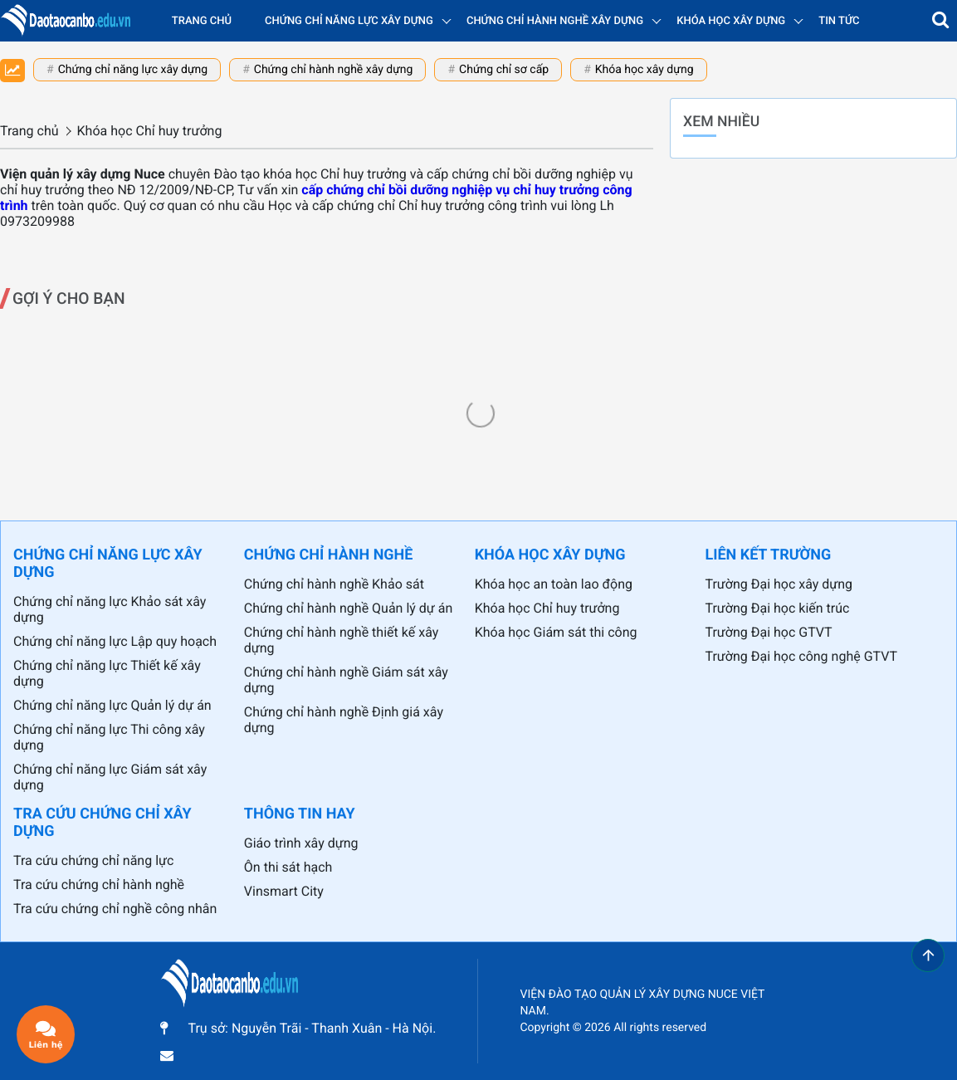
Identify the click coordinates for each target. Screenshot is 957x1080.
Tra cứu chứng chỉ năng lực (93, 860)
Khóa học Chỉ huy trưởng (547, 608)
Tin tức (838, 21)
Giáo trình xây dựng (301, 843)
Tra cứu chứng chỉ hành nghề (98, 884)
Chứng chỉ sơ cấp (504, 69)
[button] (940, 20)
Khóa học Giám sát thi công (556, 632)
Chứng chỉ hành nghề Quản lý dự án (348, 608)
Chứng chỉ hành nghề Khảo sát (334, 584)
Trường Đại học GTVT (768, 632)
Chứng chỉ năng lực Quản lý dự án (112, 705)
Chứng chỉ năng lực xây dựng (133, 69)
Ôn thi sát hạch (288, 867)
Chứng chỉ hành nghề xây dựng (333, 69)
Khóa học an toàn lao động (553, 584)
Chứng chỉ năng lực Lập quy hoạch (115, 641)
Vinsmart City (284, 891)
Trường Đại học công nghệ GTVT (800, 656)
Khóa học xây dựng (644, 69)
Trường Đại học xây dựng (778, 584)
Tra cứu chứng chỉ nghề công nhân (115, 908)
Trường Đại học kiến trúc (777, 608)
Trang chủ (202, 21)
